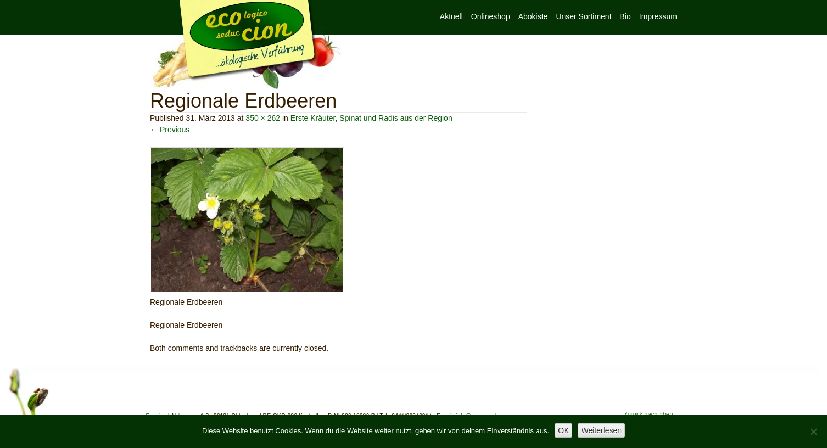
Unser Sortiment (583, 16)
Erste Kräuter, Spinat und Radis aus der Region (371, 118)
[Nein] (813, 431)
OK (563, 430)
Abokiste (533, 16)
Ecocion (245, 45)
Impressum (658, 16)
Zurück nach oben (648, 414)
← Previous (169, 129)
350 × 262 (262, 118)
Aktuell (451, 16)
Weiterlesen (601, 430)
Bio (625, 16)
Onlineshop (490, 16)
